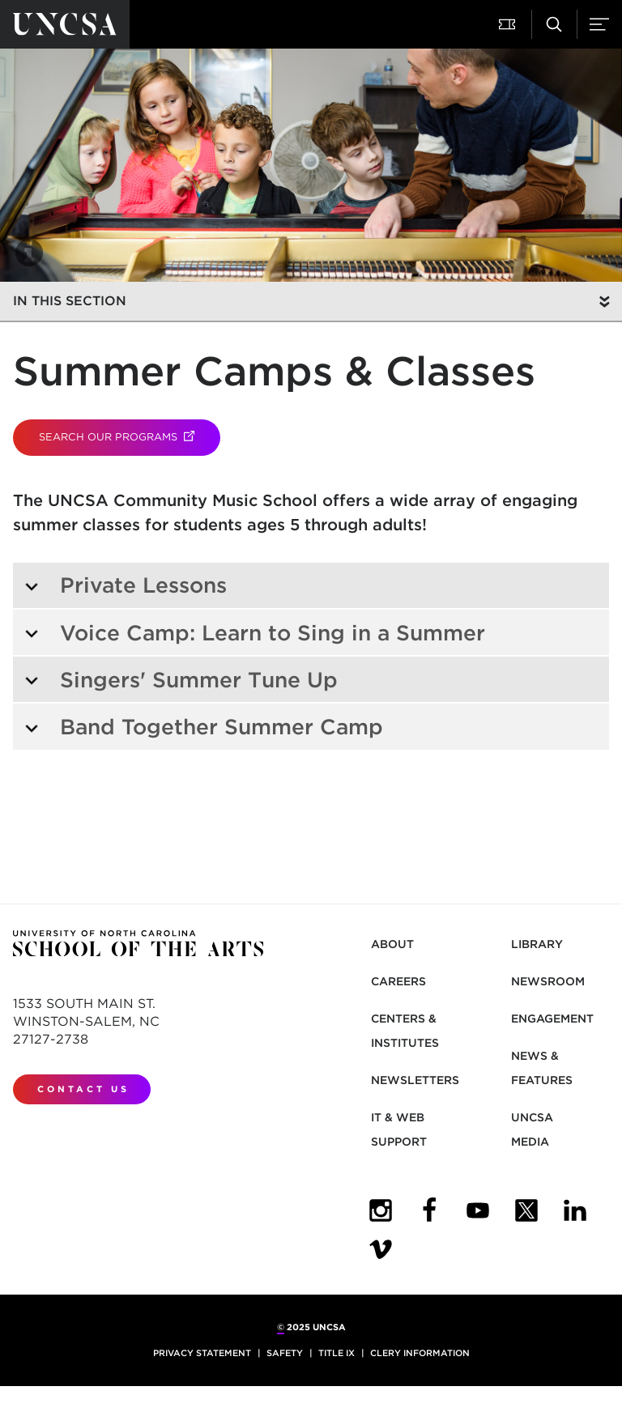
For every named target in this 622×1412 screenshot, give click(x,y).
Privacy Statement (202, 1353)
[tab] (311, 632)
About (392, 944)
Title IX (336, 1353)
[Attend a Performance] (508, 24)
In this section (69, 300)
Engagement (552, 1018)
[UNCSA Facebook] (429, 1210)
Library (537, 944)
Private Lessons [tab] (125, 585)
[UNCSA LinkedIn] (575, 1210)
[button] (29, 252)
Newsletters (415, 1080)
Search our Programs (129, 437)
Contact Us (83, 1089)
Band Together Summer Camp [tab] (203, 726)
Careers (398, 981)
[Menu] (599, 24)
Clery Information (420, 1353)
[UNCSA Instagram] (380, 1210)
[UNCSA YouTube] (477, 1210)
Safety (284, 1353)
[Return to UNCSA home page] (65, 24)
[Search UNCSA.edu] (554, 24)
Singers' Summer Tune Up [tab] (180, 679)
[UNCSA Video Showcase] (380, 1249)
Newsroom (548, 981)
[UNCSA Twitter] (526, 1210)
